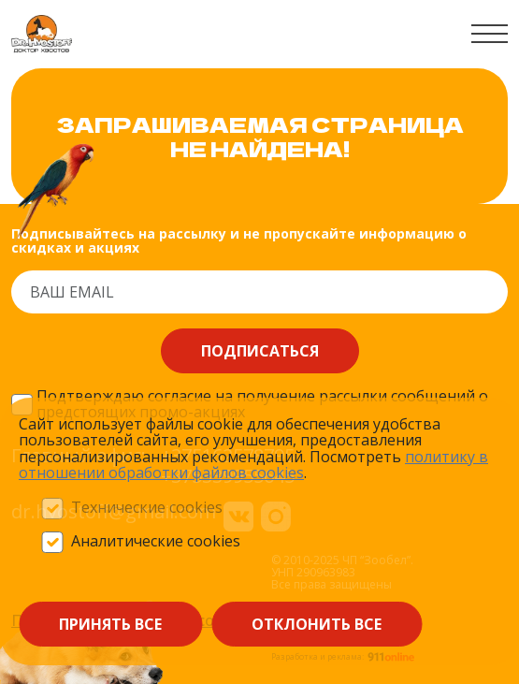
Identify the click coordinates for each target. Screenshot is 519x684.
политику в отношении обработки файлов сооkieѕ (253, 465)
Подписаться (260, 351)
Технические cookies (147, 508)
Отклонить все (317, 624)
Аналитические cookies (155, 541)
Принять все (110, 624)
